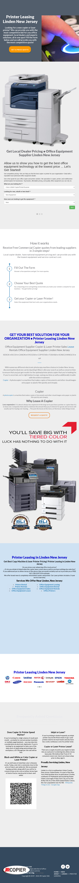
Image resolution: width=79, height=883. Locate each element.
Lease (71, 346)
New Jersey (39, 873)
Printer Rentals (21, 587)
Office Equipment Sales (21, 589)
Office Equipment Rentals (49, 589)
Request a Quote (39, 415)
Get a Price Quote (20, 50)
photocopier (8, 395)
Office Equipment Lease (21, 591)
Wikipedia (69, 782)
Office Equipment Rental (49, 587)
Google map (55, 784)
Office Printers (49, 591)
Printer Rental (21, 584)
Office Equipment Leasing (49, 584)
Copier (5, 380)
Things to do (45, 784)
